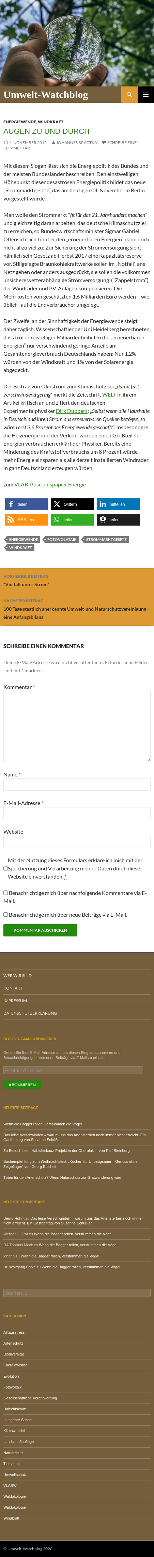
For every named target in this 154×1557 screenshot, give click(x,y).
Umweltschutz (15, 1475)
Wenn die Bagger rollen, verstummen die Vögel (42, 1124)
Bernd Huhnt (14, 1218)
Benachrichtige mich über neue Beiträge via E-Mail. (68, 914)
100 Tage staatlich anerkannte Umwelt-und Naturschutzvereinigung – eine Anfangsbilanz (77, 608)
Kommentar (19, 687)
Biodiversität (13, 1354)
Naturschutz (13, 1453)
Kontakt (12, 988)
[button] (26, 504)
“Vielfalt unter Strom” (77, 579)
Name (11, 774)
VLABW (10, 1485)
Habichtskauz (14, 1409)
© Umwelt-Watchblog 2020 (27, 1548)
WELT (109, 394)
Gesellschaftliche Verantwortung (30, 1398)
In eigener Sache (17, 1420)
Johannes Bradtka (76, 142)
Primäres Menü (146, 94)
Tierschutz (11, 1464)
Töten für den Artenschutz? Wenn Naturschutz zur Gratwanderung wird (62, 1177)
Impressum (15, 1000)
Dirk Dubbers (72, 410)
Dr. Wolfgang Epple (19, 1267)
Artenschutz (13, 1343)
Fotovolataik (62, 539)
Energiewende (19, 121)
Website (13, 831)
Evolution (11, 1376)
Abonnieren (22, 1084)
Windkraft (50, 121)
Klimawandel (14, 1431)
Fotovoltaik (12, 1387)
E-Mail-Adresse (23, 803)
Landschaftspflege (18, 1442)
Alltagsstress (14, 1332)
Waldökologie (14, 1496)
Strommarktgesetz (106, 539)
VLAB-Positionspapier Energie (50, 484)
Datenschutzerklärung (30, 1013)
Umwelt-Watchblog (45, 94)
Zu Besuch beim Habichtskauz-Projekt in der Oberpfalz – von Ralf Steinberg (66, 1151)
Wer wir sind (17, 975)
